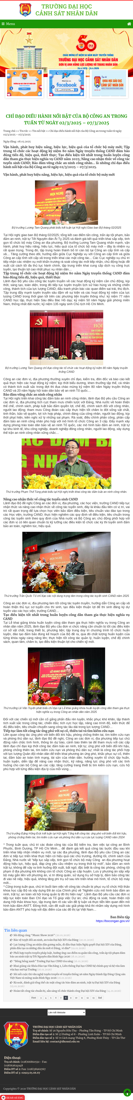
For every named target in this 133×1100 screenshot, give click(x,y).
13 (93, 998)
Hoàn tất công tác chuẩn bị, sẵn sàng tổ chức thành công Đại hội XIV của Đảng (58, 990)
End (100, 998)
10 (76, 998)
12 (88, 998)
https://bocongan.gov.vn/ (113, 921)
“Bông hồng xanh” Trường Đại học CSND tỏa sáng (41, 961)
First (33, 998)
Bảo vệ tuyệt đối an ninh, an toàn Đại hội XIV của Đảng (44, 939)
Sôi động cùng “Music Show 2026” (32, 935)
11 (82, 998)
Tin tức (24, 131)
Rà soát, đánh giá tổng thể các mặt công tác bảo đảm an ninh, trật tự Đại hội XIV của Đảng (65, 982)
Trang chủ (9, 131)
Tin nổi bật (38, 131)
